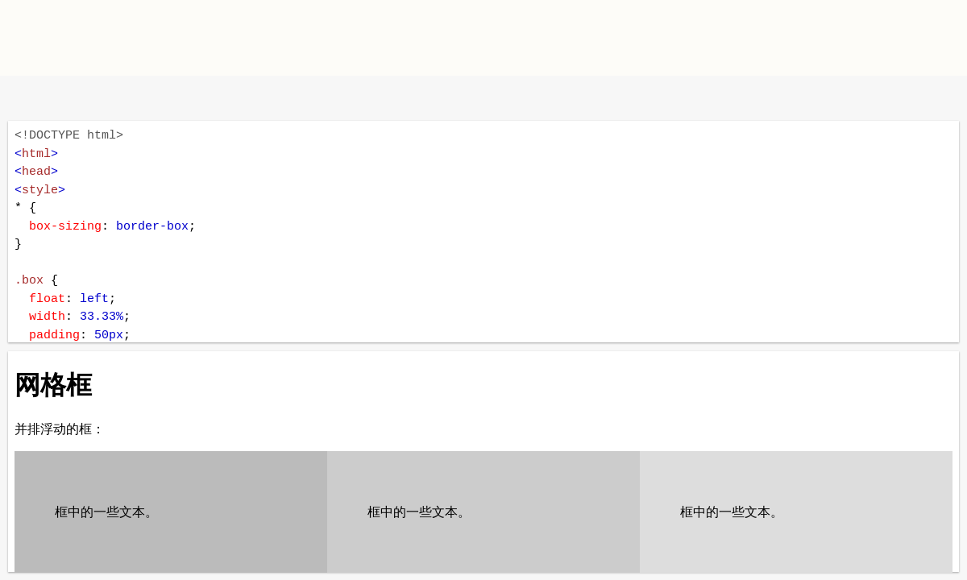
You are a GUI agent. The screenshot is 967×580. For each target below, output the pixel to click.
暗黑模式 (131, 98)
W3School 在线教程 (26, 98)
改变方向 (78, 98)
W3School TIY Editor (144, 38)
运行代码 (217, 98)
